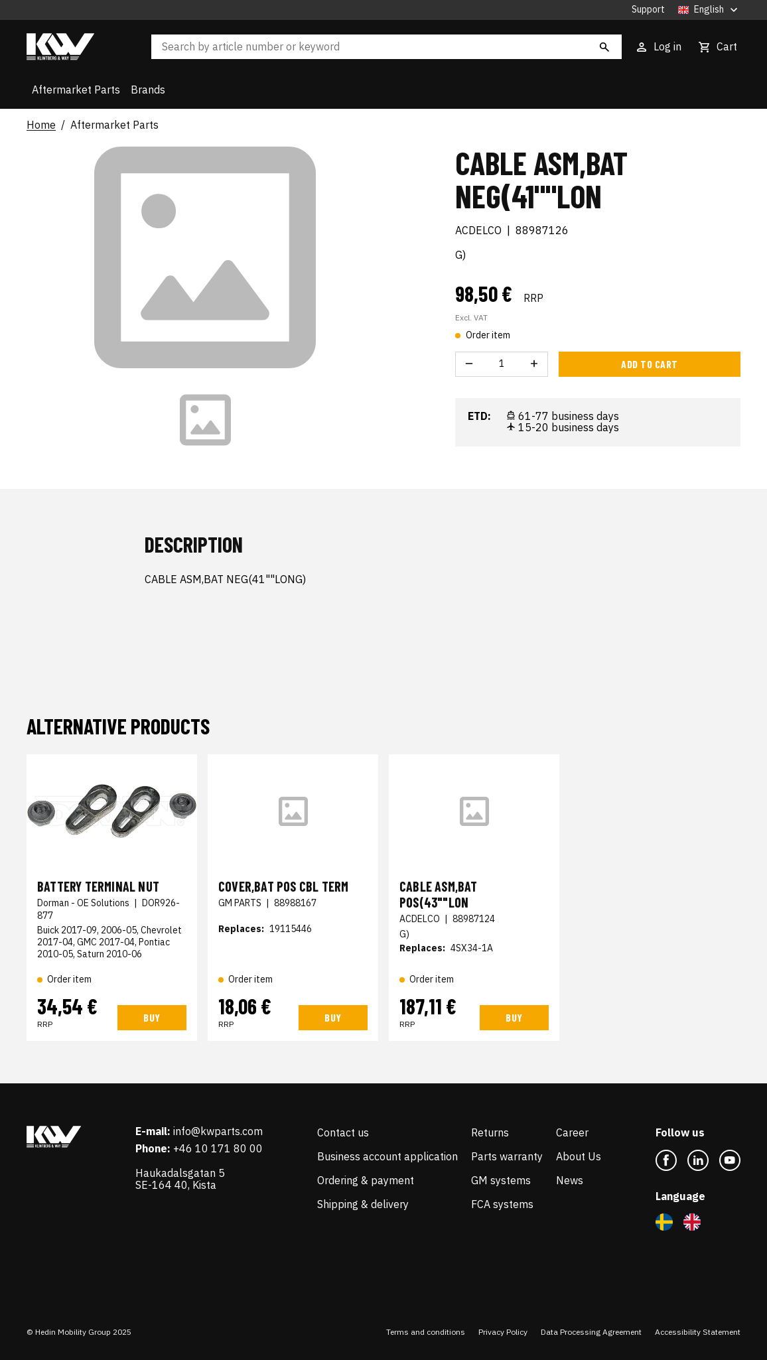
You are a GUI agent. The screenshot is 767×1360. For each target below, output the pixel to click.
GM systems (501, 1180)
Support (648, 9)
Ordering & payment (365, 1180)
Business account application (387, 1156)
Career (572, 1132)
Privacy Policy (502, 1332)
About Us (578, 1156)
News (569, 1180)
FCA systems (502, 1204)
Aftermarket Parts (76, 89)
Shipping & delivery (363, 1204)
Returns (490, 1132)
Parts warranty (507, 1156)
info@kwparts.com (218, 1131)
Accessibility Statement (697, 1332)
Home (41, 125)
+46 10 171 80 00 (218, 1148)
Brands (148, 89)
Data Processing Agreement (591, 1332)
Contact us (343, 1132)
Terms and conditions (425, 1332)
